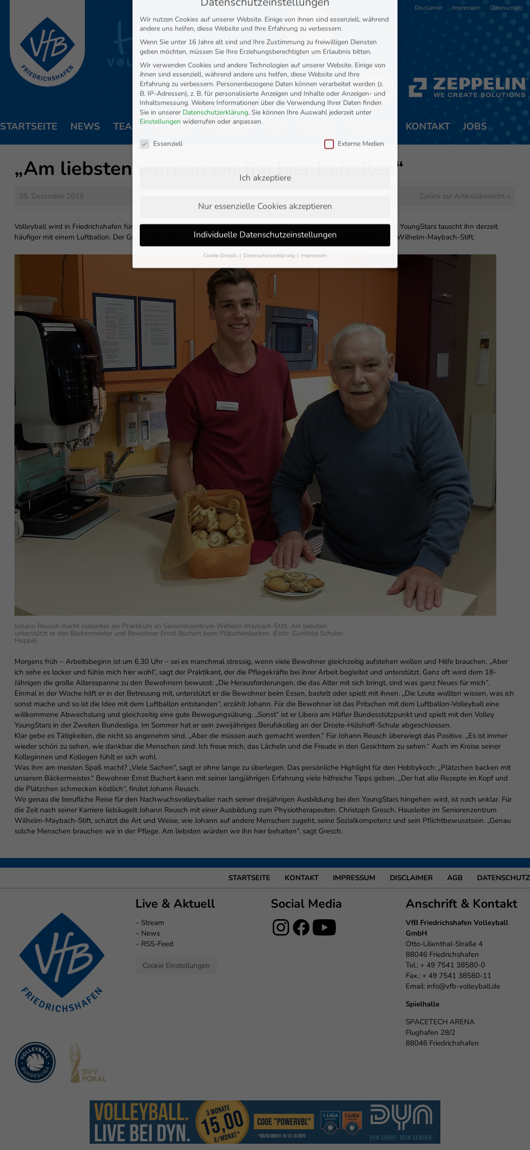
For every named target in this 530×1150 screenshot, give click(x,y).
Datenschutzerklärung (215, 53)
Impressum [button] (314, 196)
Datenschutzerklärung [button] (269, 196)
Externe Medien (354, 84)
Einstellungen (160, 62)
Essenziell (161, 84)
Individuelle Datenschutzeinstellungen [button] (265, 175)
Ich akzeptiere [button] (265, 118)
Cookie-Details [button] (220, 196)
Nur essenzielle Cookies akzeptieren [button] (265, 147)
